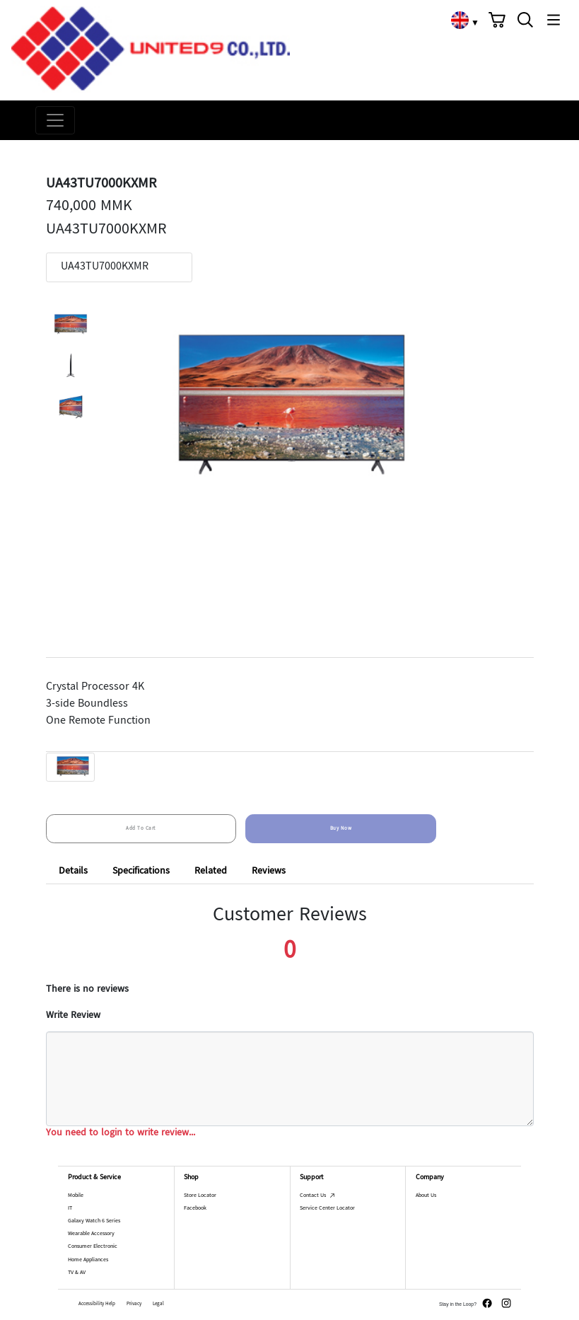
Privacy (134, 1305)
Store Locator (200, 1197)
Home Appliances (88, 1261)
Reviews (269, 871)
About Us (426, 1197)
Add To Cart (141, 829)
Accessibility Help (96, 1305)
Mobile (75, 1197)
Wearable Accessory (91, 1236)
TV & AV (77, 1274)
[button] (497, 20)
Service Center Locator (327, 1210)
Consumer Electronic (92, 1249)
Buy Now (341, 829)
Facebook (195, 1210)
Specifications (141, 871)
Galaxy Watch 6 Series (94, 1222)
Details (73, 871)
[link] (459, 20)
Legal (158, 1305)
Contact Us (317, 1197)
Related (210, 871)
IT (70, 1210)
